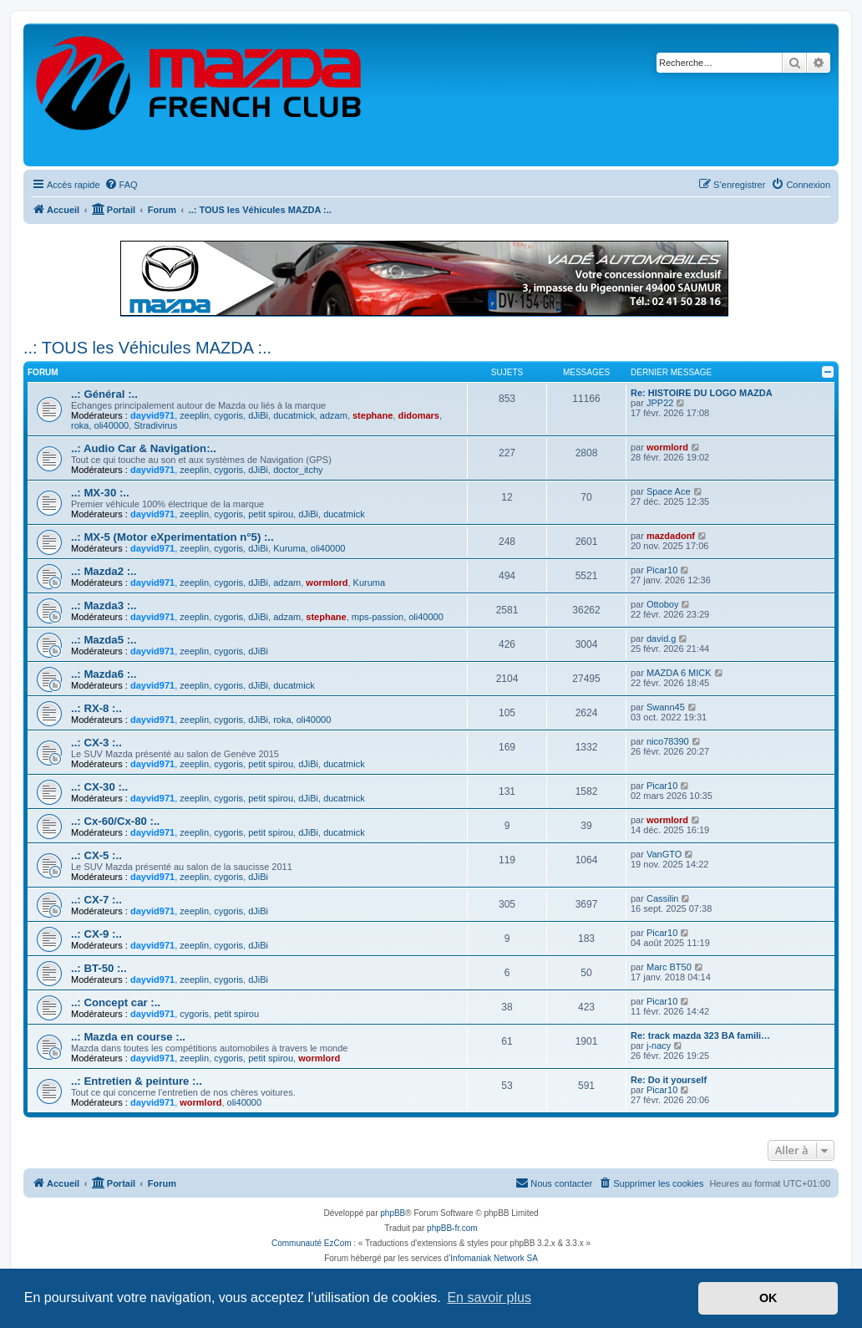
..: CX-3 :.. (96, 742)
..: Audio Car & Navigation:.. (143, 448)
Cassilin (662, 898)
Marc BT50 (669, 967)
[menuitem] (121, 185)
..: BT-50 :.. (99, 968)
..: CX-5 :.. (96, 855)
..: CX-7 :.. (96, 899)
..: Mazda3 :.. (103, 605)
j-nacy (658, 1046)
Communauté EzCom (311, 1243)
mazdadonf (670, 536)
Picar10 (661, 570)
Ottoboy (662, 604)
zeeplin (194, 415)
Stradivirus (155, 425)
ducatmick (294, 415)
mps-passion (377, 617)
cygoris (228, 415)
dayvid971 (152, 415)
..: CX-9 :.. (96, 934)
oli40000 (111, 425)
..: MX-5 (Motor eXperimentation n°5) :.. (172, 537)
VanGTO (664, 854)
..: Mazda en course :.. (128, 1036)
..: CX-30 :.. (99, 787)
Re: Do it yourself (669, 1080)
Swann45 (665, 707)
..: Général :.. (104, 394)
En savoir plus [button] (489, 1297)
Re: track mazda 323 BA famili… (700, 1035)
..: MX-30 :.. (100, 492)
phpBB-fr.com (452, 1228)
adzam (333, 415)
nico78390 (667, 741)
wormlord (667, 447)
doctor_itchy (297, 470)
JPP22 (659, 403)
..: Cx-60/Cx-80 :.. (115, 821)
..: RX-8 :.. (96, 708)
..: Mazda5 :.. (103, 639)
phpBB (392, 1213)
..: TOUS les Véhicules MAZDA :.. (147, 347)
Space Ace (668, 491)
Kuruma (289, 548)
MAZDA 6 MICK (679, 673)
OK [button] (768, 1298)
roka (80, 425)
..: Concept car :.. (115, 1002)
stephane (372, 415)
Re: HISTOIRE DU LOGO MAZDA (702, 393)
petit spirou (270, 514)
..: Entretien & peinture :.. (136, 1081)
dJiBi (258, 415)
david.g (661, 638)
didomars (418, 415)
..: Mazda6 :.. (103, 674)
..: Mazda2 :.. (103, 571)
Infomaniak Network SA (494, 1258)
